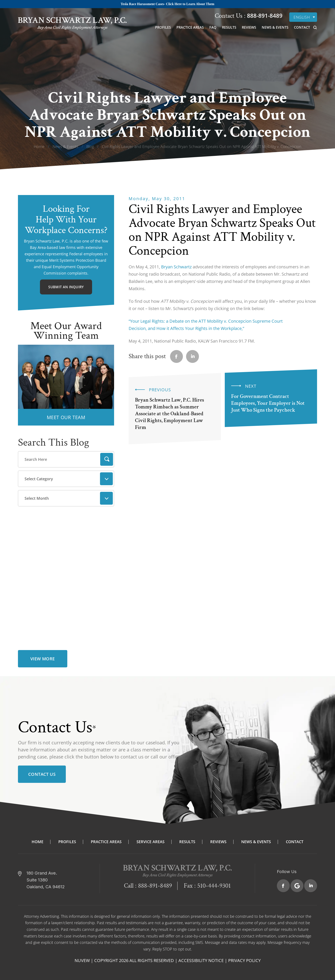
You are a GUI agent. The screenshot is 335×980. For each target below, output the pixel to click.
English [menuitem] (302, 17)
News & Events (275, 27)
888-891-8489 (263, 15)
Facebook (283, 884)
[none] (303, 17)
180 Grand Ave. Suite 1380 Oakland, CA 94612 (45, 878)
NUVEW (82, 959)
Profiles (163, 27)
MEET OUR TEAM (66, 417)
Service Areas (151, 840)
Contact (302, 27)
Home (37, 840)
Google (297, 884)
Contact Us (42, 772)
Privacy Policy (244, 959)
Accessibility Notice (201, 959)
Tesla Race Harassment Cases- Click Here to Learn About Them (167, 4)
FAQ (212, 27)
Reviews (249, 27)
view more (42, 657)
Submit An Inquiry (66, 287)
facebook (176, 356)
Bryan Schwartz (176, 267)
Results (229, 27)
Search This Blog (53, 442)
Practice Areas (190, 27)
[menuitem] (303, 17)
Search (106, 459)
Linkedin (192, 356)
